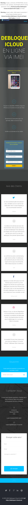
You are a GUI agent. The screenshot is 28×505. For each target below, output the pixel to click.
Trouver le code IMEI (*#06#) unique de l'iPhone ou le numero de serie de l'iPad (14, 107)
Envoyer (14, 469)
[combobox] (14, 162)
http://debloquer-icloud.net (14, 500)
